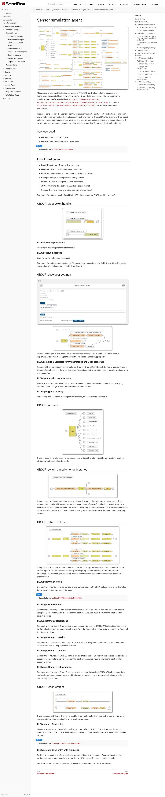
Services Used (140, 19)
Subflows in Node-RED (13, 26)
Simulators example (15, 58)
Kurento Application (15, 48)
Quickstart (7, 17)
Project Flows (11, 33)
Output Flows (10, 88)
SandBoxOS (7, 20)
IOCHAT (112, 5)
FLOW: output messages (145, 30)
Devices (8, 75)
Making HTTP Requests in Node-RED (66, 598)
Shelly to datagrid (14, 55)
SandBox (5, 10)
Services (8, 78)
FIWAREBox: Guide (12, 95)
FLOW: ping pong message (146, 48)
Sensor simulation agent (17, 52)
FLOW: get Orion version (145, 61)
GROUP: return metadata (144, 58)
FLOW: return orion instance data (147, 44)
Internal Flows (10, 85)
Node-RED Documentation (62, 149)
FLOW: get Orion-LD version (146, 71)
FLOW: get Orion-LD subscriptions (144, 78)
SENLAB (77, 5)
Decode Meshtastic (15, 36)
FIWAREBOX (155, 5)
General (8, 72)
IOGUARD (124, 5)
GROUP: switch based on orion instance (146, 54)
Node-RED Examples (12, 30)
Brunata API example (16, 40)
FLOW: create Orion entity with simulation (146, 88)
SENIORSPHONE (139, 5)
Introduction (7, 13)
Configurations (10, 69)
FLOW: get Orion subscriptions (142, 67)
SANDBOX (89, 5)
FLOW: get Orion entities (145, 64)
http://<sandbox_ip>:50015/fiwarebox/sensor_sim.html (66, 105)
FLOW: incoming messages (146, 27)
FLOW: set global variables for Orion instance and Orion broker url (147, 38)
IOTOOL (101, 5)
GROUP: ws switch (141, 50)
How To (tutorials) (10, 23)
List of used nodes (141, 22)
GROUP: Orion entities (143, 82)
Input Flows (9, 82)
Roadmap (6, 98)
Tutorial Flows (11, 65)
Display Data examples (16, 62)
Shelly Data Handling (13, 92)
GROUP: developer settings (144, 33)
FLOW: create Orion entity (146, 85)
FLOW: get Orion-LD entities (146, 74)
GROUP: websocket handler (145, 25)
